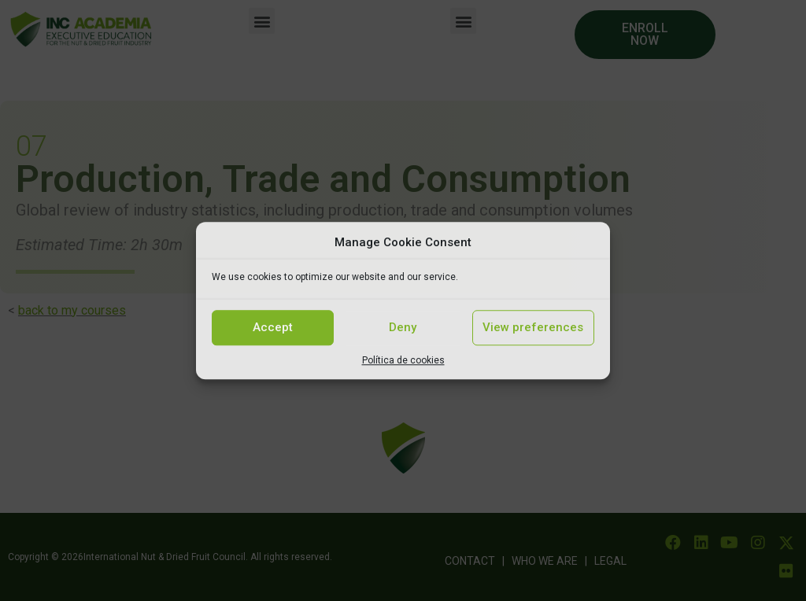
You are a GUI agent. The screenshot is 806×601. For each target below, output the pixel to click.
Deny (402, 327)
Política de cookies (403, 360)
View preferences (532, 327)
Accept (273, 327)
